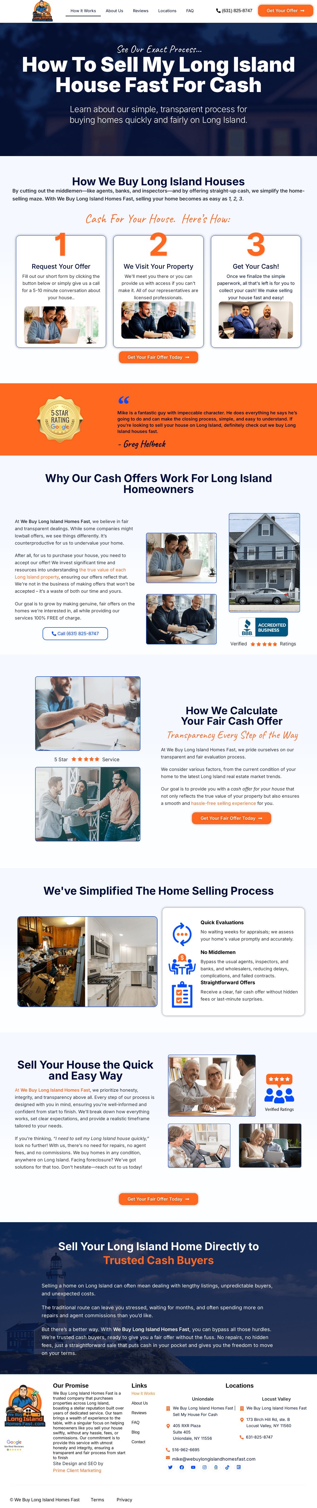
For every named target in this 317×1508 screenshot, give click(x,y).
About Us (114, 10)
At (52, 1090)
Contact (138, 1443)
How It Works (83, 10)
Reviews (140, 10)
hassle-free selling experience (223, 803)
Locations (167, 10)
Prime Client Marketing (77, 1470)
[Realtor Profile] (238, 1467)
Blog (135, 1433)
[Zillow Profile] (215, 1467)
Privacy (124, 1499)
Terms (97, 1499)
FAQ (190, 10)
